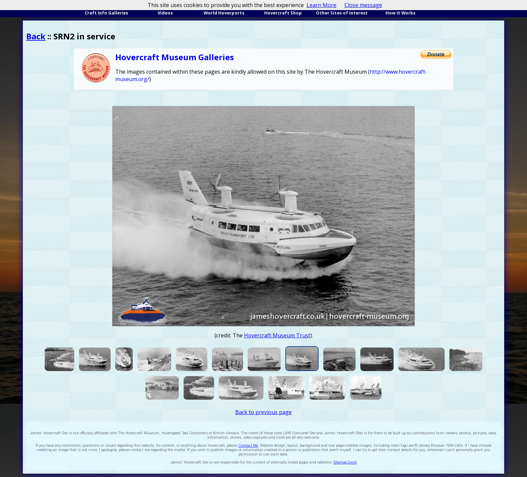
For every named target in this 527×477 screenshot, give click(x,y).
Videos (165, 13)
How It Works (400, 13)
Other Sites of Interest (342, 13)
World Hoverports (224, 13)
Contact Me (248, 445)
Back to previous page (263, 412)
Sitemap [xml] (345, 462)
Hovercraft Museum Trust (277, 335)
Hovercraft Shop (283, 13)
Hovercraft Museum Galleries (174, 57)
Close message (363, 5)
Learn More (321, 5)
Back (35, 36)
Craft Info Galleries (106, 13)
